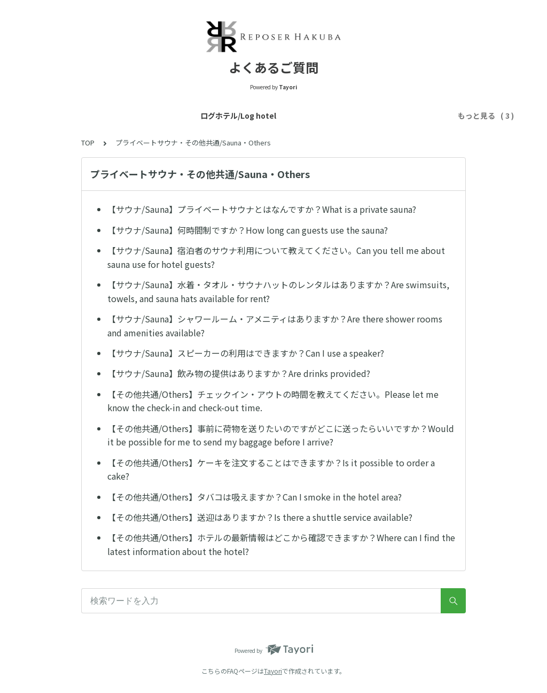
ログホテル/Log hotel (82, 115)
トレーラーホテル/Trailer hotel (189, 115)
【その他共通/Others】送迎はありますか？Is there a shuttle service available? (259, 517)
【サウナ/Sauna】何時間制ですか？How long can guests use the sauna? (247, 230)
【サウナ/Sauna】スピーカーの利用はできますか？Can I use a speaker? (245, 352)
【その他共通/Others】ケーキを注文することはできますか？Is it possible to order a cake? (271, 469)
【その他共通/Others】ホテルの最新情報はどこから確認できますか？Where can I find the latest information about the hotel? (281, 544)
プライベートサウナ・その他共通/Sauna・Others (345, 115)
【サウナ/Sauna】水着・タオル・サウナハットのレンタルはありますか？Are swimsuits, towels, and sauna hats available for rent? (278, 291)
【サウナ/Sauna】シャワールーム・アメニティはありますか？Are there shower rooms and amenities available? (274, 325)
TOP (88, 142)
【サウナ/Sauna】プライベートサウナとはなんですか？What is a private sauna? (261, 209)
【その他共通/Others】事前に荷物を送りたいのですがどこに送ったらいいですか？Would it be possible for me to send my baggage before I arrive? (280, 435)
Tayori (273, 670)
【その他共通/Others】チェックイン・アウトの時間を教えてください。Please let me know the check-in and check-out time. (273, 401)
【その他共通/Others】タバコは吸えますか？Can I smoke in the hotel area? (254, 496)
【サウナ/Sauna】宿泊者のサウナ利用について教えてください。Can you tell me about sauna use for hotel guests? (276, 257)
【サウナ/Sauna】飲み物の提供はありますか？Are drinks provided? (238, 373)
